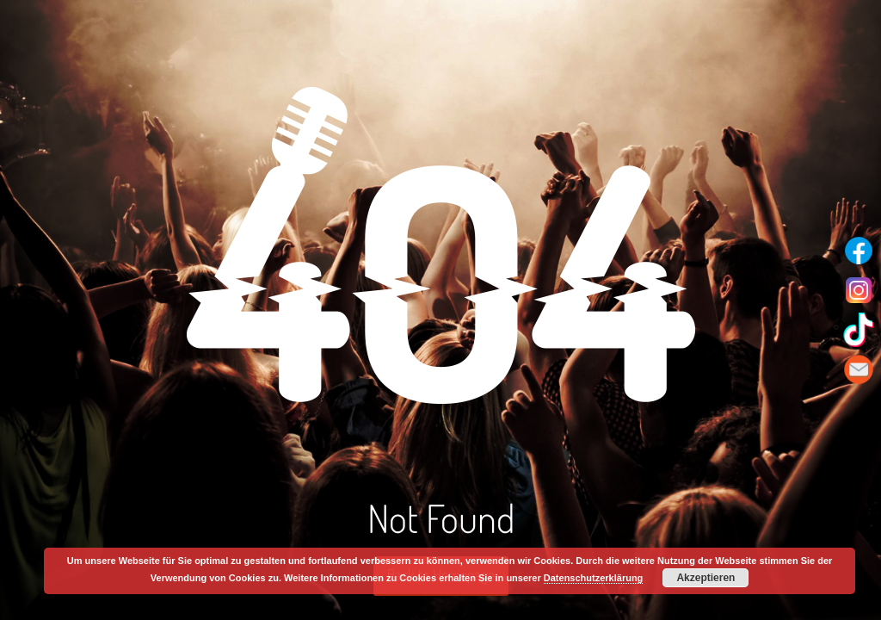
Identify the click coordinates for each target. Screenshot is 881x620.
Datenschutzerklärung (594, 578)
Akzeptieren (705, 578)
